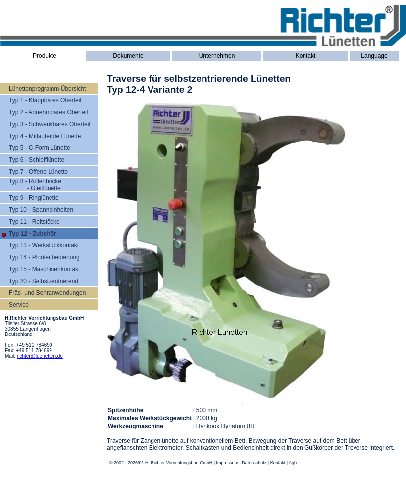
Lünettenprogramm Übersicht (47, 88)
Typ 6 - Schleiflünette (36, 159)
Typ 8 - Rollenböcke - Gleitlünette (35, 184)
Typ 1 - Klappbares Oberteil (45, 100)
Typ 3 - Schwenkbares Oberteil (49, 124)
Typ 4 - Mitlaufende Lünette (45, 136)
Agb (293, 462)
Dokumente (128, 55)
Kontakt (306, 55)
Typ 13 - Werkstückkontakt (44, 245)
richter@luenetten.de (40, 356)
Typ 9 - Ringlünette (34, 197)
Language (374, 55)
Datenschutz (254, 462)
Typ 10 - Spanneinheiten (41, 209)
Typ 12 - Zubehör (32, 233)
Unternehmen (217, 55)
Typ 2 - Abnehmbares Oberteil (48, 112)
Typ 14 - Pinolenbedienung (44, 257)
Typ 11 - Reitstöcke (34, 221)
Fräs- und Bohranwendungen (47, 292)
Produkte (44, 55)
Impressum (227, 462)
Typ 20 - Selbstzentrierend (43, 281)
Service (19, 304)
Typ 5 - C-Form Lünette (39, 147)
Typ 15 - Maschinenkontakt (44, 269)
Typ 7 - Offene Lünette (38, 171)
